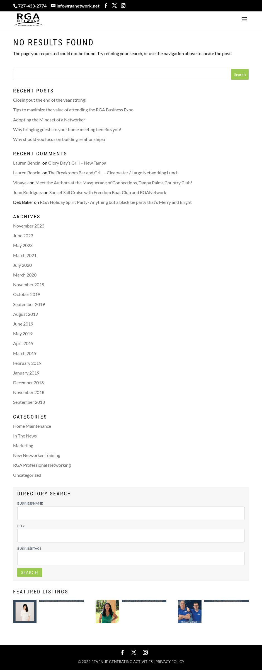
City (21, 526)
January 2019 (26, 372)
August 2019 (25, 314)
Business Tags (29, 548)
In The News (25, 435)
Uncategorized (27, 475)
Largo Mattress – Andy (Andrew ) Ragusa (226, 601)
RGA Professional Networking (42, 465)
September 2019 (29, 304)
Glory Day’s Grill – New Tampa (77, 162)
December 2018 (28, 382)
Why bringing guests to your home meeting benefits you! (67, 129)
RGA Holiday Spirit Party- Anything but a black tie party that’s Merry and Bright (116, 202)
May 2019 (23, 333)
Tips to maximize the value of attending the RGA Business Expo (73, 109)
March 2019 (25, 353)
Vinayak (21, 182)
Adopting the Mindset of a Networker (49, 119)
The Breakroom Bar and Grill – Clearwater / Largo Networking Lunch (113, 172)
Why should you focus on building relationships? (59, 139)
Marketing (23, 445)
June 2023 (23, 235)
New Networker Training (36, 455)
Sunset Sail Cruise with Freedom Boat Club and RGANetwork (107, 192)
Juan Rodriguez (28, 192)
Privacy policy (170, 661)
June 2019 (23, 323)
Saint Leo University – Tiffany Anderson (144, 601)
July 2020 (22, 265)
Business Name (30, 503)
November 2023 (28, 225)
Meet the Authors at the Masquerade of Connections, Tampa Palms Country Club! (113, 182)
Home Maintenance (32, 426)
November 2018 (28, 392)
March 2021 (25, 255)
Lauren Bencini (27, 162)
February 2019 (27, 363)
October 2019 (26, 294)
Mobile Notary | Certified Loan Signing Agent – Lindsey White (61, 601)
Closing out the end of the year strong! (49, 99)
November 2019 (28, 284)
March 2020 (25, 274)
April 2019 (23, 343)
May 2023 (23, 245)
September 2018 (29, 402)
